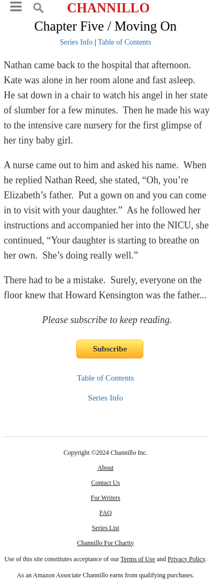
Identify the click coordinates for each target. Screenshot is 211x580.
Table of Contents (124, 42)
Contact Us (105, 482)
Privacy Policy (186, 559)
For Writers (105, 498)
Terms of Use (138, 559)
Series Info (76, 42)
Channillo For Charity (105, 543)
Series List (105, 528)
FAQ (105, 513)
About (106, 467)
